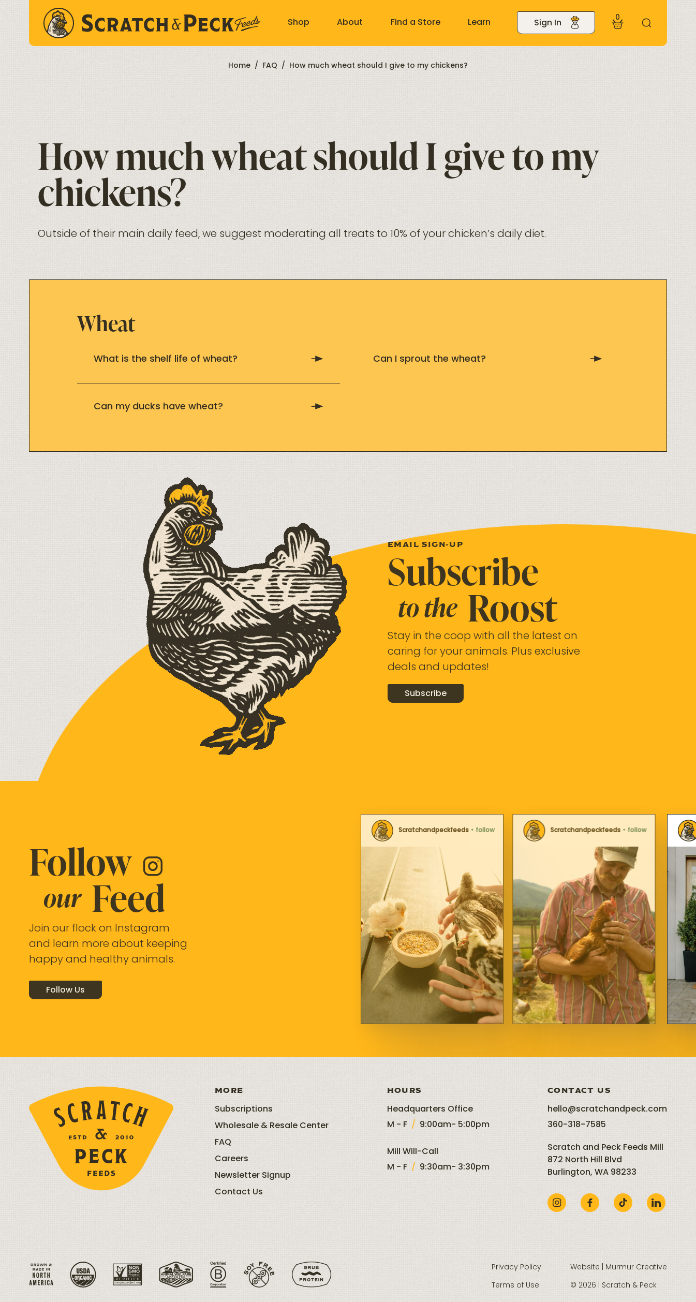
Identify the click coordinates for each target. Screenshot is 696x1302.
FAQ (269, 66)
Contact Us (239, 1192)
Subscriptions (244, 1109)
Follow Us (65, 1000)
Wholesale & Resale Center (272, 1126)
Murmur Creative (636, 1267)
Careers (231, 1159)
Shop (298, 23)
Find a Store (415, 23)
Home (239, 66)
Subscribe (426, 704)
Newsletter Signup (253, 1176)
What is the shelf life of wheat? (208, 359)
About (350, 23)
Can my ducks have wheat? (208, 407)
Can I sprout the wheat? (488, 359)
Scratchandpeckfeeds (366, 830)
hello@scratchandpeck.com (607, 1109)
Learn (479, 23)
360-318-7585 (576, 1125)
